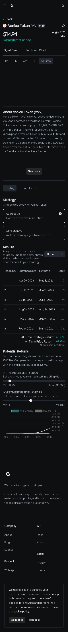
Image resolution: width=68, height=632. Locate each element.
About (8, 534)
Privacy (41, 562)
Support (9, 549)
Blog (7, 542)
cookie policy (21, 611)
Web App (9, 570)
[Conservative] (34, 233)
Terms (41, 570)
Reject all (34, 619)
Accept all (17, 619)
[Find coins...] (63, 6)
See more (34, 171)
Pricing (41, 542)
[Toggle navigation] (4, 6)
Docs (40, 534)
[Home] (12, 5)
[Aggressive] (34, 216)
